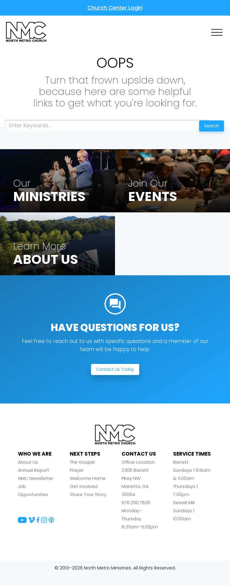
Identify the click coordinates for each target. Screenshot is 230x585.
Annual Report (33, 480)
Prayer (77, 480)
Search (208, 126)
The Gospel (82, 472)
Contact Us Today (115, 379)
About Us (28, 472)
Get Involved (84, 496)
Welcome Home (88, 488)
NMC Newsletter (35, 488)
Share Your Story (88, 504)
